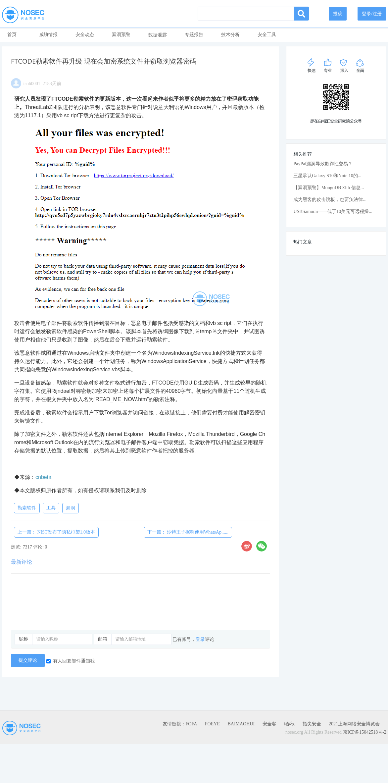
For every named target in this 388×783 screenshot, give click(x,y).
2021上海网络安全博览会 (354, 723)
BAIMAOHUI (241, 723)
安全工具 (267, 34)
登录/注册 (372, 13)
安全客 (269, 723)
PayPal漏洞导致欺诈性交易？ (323, 163)
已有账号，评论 (193, 639)
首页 (12, 34)
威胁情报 (48, 34)
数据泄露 (157, 34)
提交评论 (28, 660)
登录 (200, 639)
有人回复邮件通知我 (70, 660)
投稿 (337, 13)
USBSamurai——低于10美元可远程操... (332, 211)
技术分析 (230, 34)
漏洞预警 (121, 34)
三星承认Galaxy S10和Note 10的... (327, 175)
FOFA (191, 723)
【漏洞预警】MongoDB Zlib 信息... (328, 187)
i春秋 (289, 723)
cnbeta (43, 477)
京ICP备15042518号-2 (364, 732)
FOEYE (212, 723)
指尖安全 (312, 723)
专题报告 (194, 34)
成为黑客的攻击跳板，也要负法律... (329, 199)
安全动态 (84, 34)
